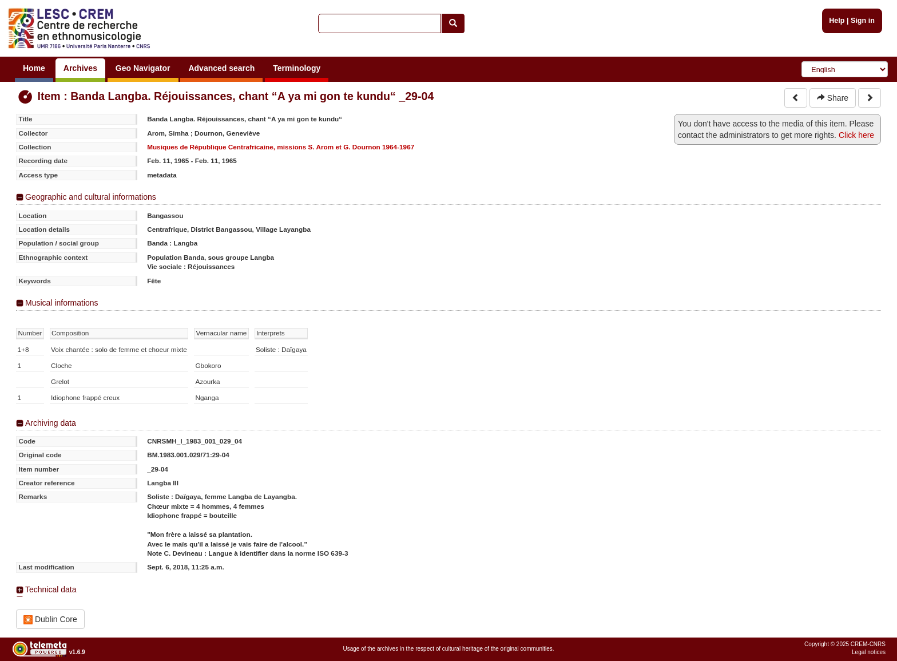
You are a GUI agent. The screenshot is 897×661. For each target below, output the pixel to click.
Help (836, 21)
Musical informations (61, 302)
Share (832, 97)
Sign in (863, 21)
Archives (80, 68)
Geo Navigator (143, 68)
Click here (856, 135)
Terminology (296, 68)
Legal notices (869, 652)
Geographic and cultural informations (90, 196)
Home (34, 68)
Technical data (51, 589)
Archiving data (50, 423)
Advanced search (221, 68)
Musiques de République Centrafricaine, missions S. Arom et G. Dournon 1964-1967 (280, 147)
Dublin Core (50, 619)
